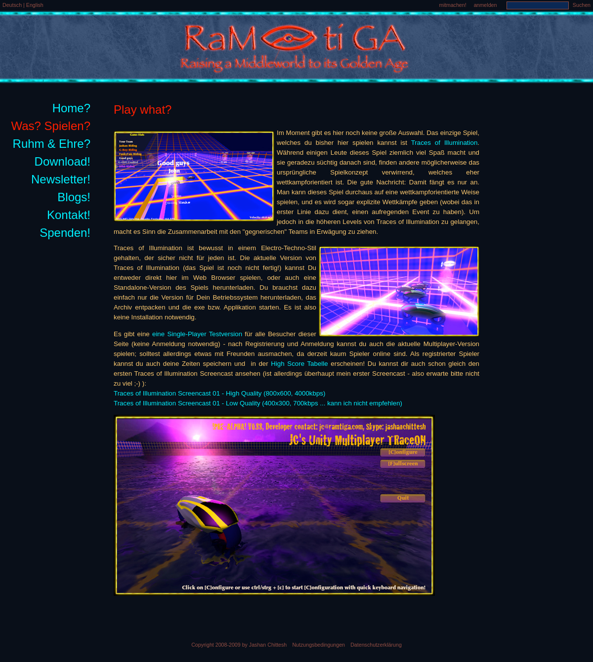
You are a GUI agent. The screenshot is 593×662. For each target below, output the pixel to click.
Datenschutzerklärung (376, 645)
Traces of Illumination (444, 142)
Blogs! (73, 197)
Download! (62, 161)
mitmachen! (452, 5)
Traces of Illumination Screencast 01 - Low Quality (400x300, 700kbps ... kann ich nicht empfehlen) (258, 403)
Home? (71, 108)
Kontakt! (68, 214)
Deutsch (12, 5)
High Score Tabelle (299, 363)
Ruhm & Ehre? (51, 143)
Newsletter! (60, 179)
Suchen (582, 5)
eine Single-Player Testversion (197, 334)
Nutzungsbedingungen (318, 645)
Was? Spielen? (50, 125)
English (34, 5)
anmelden (485, 5)
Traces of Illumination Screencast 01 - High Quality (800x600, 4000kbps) (219, 393)
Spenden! (65, 232)
